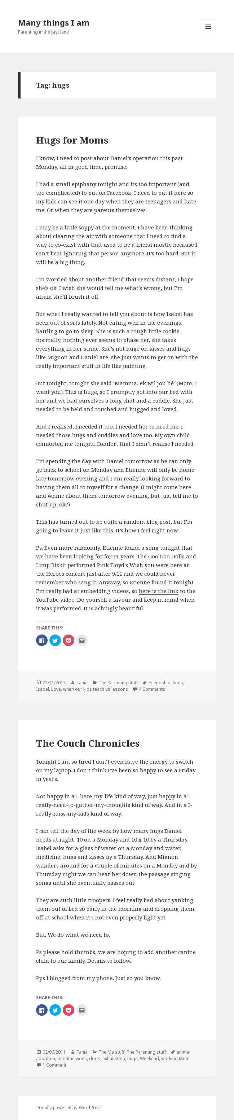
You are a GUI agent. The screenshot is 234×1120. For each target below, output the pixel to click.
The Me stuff (111, 1052)
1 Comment (54, 1065)
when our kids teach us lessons (95, 689)
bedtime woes (72, 1058)
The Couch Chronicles (88, 743)
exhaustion (113, 1058)
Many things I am (53, 22)
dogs (94, 1058)
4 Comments (152, 689)
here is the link (158, 590)
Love (56, 689)
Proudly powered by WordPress (69, 1107)
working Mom (175, 1058)
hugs (178, 683)
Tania (82, 683)
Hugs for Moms (72, 139)
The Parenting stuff (118, 683)
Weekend (149, 1058)
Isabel (42, 689)
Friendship (160, 683)
